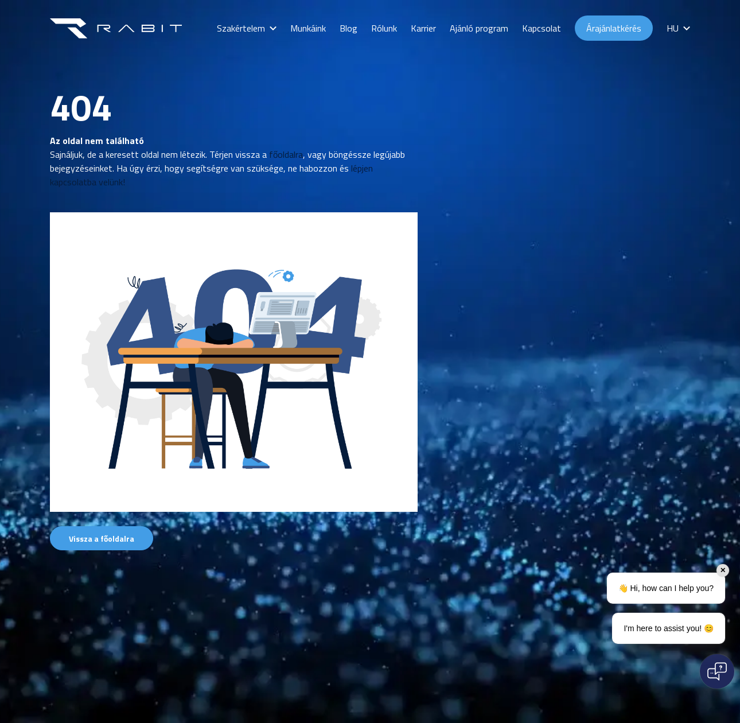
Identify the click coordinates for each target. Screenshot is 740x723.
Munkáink (308, 28)
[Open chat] (717, 671)
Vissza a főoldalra (101, 538)
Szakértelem (241, 28)
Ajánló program (479, 28)
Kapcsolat (541, 28)
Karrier (423, 28)
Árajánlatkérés (613, 28)
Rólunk (384, 28)
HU (673, 28)
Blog (348, 28)
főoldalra (286, 154)
